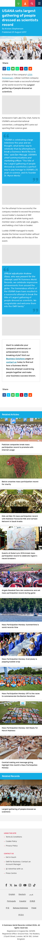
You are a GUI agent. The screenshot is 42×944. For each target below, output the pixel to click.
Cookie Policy (11, 841)
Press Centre (11, 873)
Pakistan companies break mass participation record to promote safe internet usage (17, 447)
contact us (11, 362)
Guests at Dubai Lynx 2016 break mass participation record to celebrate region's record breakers (19, 555)
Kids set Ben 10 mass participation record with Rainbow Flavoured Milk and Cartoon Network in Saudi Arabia (20, 518)
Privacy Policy (12, 846)
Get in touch (11, 857)
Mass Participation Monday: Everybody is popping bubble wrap (19, 660)
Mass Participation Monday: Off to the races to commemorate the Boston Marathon (21, 695)
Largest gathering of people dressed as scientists (19, 810)
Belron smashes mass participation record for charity (20, 483)
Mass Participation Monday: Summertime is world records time (20, 626)
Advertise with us (15, 869)
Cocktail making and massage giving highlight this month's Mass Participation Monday (19, 765)
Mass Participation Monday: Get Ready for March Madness (20, 729)
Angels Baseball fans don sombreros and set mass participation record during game (21, 591)
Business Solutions (15, 359)
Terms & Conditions (14, 837)
